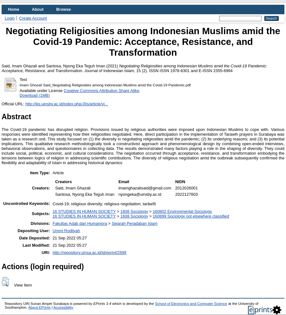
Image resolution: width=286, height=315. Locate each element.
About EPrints (39, 307)
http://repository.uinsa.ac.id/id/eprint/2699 (89, 252)
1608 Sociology (134, 211)
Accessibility (63, 307)
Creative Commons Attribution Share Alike (101, 90)
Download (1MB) (35, 95)
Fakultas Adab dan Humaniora (80, 223)
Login (10, 18)
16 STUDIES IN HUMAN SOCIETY (84, 211)
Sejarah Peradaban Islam (134, 223)
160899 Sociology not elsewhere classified (191, 216)
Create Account (33, 18)
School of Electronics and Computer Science (191, 304)
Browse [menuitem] (63, 9)
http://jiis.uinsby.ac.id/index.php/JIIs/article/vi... (66, 104)
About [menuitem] (38, 9)
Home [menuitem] (13, 9)
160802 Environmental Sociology (182, 211)
